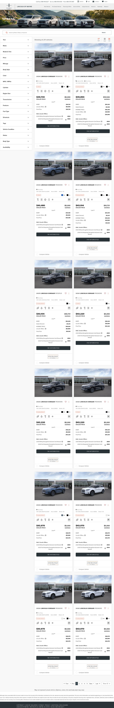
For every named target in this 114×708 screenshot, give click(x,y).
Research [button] (106, 6)
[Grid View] (104, 40)
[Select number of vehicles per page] (107, 683)
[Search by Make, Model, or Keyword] (54, 32)
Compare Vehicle (44, 146)
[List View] (109, 40)
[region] (53, 113)
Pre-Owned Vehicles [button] (56, 6)
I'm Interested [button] (53, 126)
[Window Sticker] (69, 91)
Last (98, 684)
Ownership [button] (99, 6)
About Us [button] (93, 6)
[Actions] (68, 76)
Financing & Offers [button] (67, 6)
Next (91, 684)
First (66, 684)
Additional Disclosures (59, 705)
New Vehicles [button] (47, 6)
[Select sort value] (99, 40)
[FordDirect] (10, 707)
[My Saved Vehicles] (105, 2)
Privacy (47, 705)
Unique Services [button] (85, 6)
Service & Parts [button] (76, 6)
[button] (70, 57)
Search (104, 32)
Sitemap (41, 705)
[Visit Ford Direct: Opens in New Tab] (65, 707)
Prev (72, 684)
